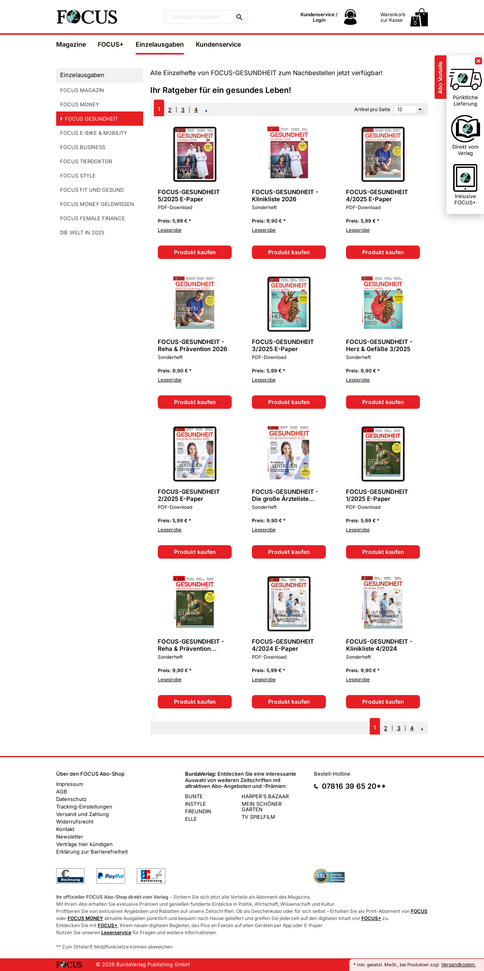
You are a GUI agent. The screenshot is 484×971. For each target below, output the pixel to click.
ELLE (191, 819)
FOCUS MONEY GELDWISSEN (97, 204)
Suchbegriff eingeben (196, 17)
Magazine (71, 44)
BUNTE (194, 796)
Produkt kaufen (195, 252)
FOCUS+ (111, 44)
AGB (61, 791)
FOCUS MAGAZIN (82, 90)
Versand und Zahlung (82, 814)
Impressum (69, 784)
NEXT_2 (207, 111)
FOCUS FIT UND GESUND (92, 190)
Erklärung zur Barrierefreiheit (92, 851)
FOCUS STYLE (78, 175)
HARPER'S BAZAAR (265, 796)
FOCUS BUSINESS (82, 147)
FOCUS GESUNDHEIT (91, 118)
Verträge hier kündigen (84, 844)
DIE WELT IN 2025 (82, 232)
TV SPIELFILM (258, 817)
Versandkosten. (458, 964)
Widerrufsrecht (74, 821)
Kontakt (65, 829)
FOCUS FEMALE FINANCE (92, 218)
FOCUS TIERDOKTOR (86, 161)
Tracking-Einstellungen (84, 806)
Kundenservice (218, 44)
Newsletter (69, 836)
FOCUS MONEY (79, 104)
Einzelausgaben (160, 44)
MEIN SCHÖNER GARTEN (262, 806)
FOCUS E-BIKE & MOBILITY (93, 133)
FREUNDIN (198, 811)
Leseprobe (170, 230)
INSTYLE (195, 804)
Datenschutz (71, 799)
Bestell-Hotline (332, 774)
